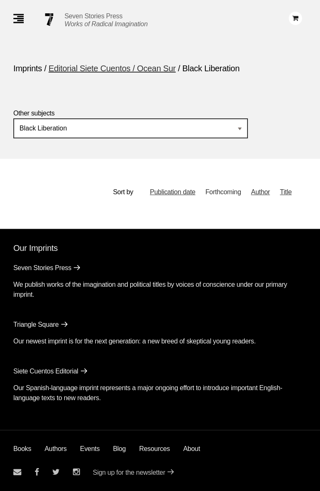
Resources (154, 448)
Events (90, 448)
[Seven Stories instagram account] (76, 472)
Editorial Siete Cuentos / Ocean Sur (112, 68)
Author (260, 191)
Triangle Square (36, 324)
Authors (56, 448)
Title (286, 191)
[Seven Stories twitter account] (56, 472)
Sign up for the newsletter (129, 472)
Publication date (172, 191)
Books (22, 448)
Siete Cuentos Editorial (45, 371)
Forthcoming (223, 191)
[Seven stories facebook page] (37, 472)
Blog (119, 448)
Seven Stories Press (93, 16)
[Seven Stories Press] (49, 19)
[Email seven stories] (17, 472)
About (191, 448)
